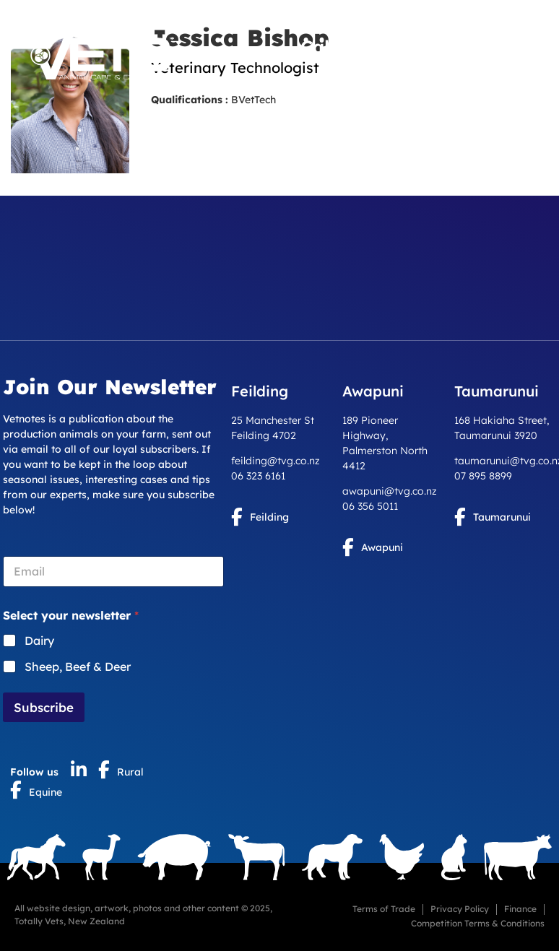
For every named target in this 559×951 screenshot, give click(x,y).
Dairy (39, 640)
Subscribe (44, 707)
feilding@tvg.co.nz (275, 460)
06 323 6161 (258, 475)
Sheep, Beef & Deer (78, 666)
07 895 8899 (483, 475)
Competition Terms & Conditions (478, 923)
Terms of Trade (383, 908)
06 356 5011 (370, 506)
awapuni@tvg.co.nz (389, 491)
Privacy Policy (459, 908)
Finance (520, 908)
